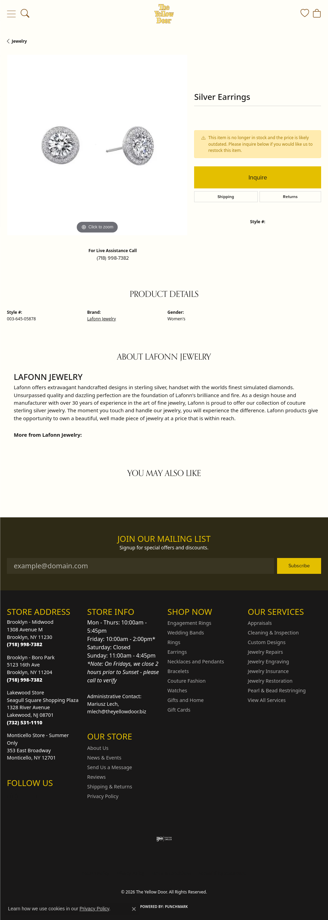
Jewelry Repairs (265, 652)
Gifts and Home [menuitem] (186, 700)
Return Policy (95, 873)
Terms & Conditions (171, 873)
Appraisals (260, 623)
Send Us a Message (109, 767)
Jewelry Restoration (270, 681)
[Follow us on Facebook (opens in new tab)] (30, 797)
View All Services (267, 700)
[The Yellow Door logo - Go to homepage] (164, 14)
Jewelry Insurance (268, 671)
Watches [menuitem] (177, 690)
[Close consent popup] (134, 909)
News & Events (104, 757)
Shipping (226, 197)
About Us (97, 748)
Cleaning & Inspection (273, 632)
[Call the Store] (24, 644)
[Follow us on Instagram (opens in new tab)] (14, 797)
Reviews (96, 777)
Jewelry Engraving (268, 661)
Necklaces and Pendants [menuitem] (196, 661)
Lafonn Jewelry (101, 319)
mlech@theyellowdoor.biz (116, 711)
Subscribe (299, 565)
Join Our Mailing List (164, 539)
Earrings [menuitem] (177, 652)
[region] (97, 145)
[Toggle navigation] (11, 14)
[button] (25, 14)
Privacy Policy (102, 796)
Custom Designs (267, 642)
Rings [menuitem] (174, 642)
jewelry (19, 41)
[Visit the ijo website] (164, 839)
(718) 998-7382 (113, 258)
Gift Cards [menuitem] (179, 709)
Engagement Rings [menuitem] (190, 623)
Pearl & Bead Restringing (277, 690)
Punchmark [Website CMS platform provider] (176, 906)
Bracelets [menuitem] (178, 671)
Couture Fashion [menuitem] (187, 681)
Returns (290, 197)
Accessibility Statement (222, 873)
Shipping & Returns (109, 786)
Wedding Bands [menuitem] (186, 632)
